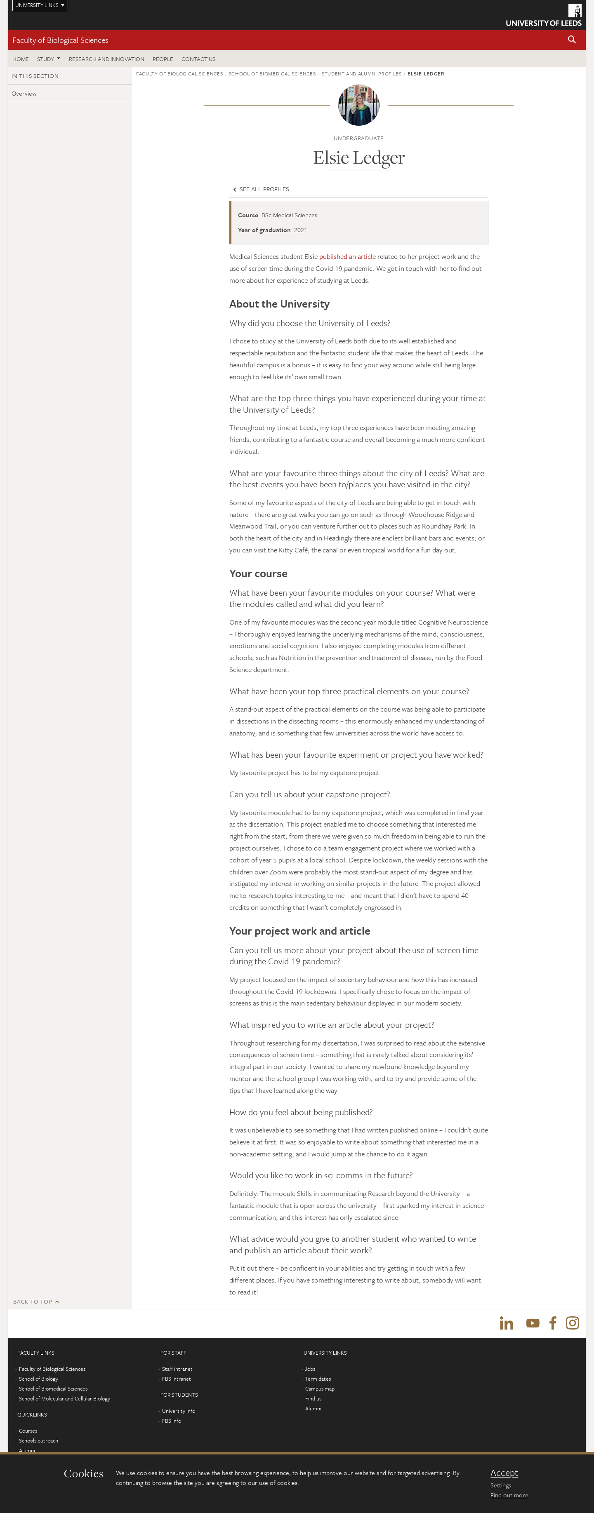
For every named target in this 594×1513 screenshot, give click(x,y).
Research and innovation (106, 58)
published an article (347, 256)
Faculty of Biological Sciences (60, 39)
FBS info (171, 1421)
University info (178, 1411)
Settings (500, 1485)
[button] (572, 40)
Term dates (318, 1379)
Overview (24, 93)
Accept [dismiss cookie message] (504, 1473)
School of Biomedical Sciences (272, 73)
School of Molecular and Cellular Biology (64, 1399)
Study (45, 58)
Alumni (27, 1451)
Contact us (198, 58)
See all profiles (260, 188)
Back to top (32, 1301)
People (163, 58)
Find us (313, 1399)
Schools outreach (38, 1441)
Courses (28, 1431)
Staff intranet (177, 1369)
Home (20, 58)
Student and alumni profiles (362, 73)
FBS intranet (176, 1379)
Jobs (310, 1369)
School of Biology (38, 1379)
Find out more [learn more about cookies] (509, 1494)
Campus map (320, 1389)
